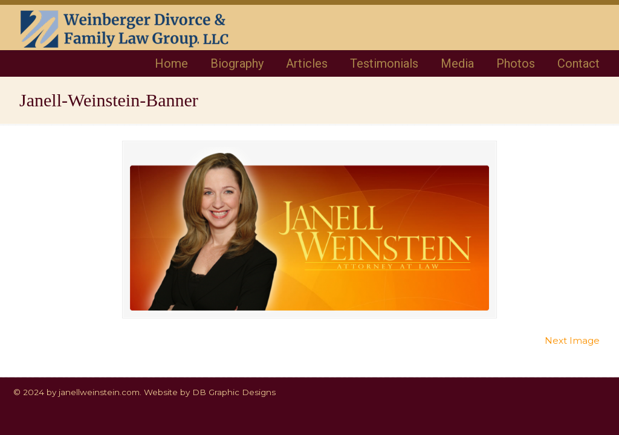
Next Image (572, 340)
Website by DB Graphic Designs (210, 392)
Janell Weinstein (144, 37)
